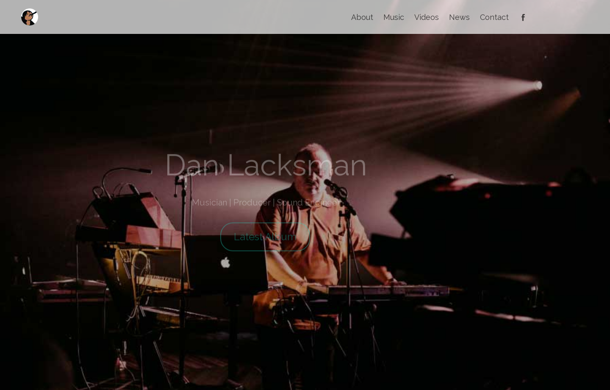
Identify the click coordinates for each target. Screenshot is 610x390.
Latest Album (265, 241)
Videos (426, 17)
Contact (494, 17)
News (459, 17)
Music (393, 17)
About (362, 17)
